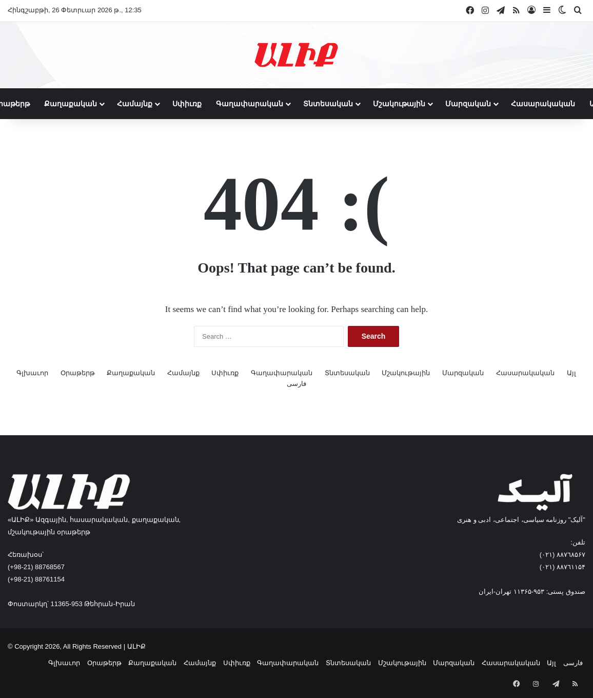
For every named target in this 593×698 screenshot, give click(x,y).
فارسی (296, 383)
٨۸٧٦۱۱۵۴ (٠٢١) (562, 567)
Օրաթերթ (78, 373)
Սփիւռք (187, 104)
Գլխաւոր (32, 373)
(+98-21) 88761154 (36, 579)
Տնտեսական (328, 104)
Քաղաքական (70, 104)
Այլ (571, 373)
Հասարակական (543, 104)
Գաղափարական (249, 104)
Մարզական (468, 104)
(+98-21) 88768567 (36, 567)
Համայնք (134, 104)
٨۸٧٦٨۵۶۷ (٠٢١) (562, 554)
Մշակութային (399, 104)
